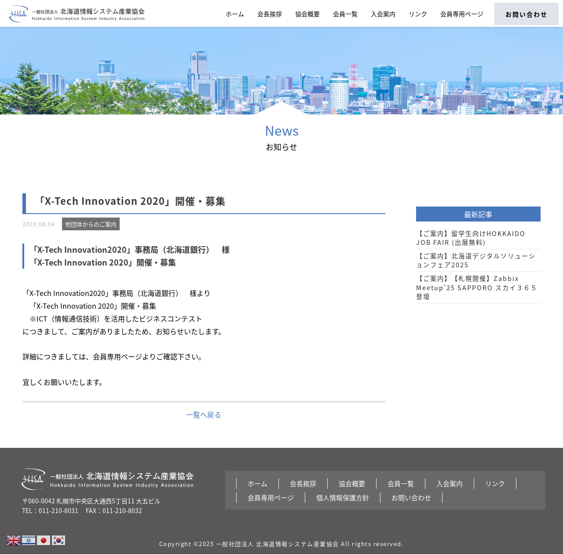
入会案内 (383, 13)
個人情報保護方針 (342, 497)
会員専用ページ (461, 13)
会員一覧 (345, 13)
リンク (418, 13)
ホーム (235, 13)
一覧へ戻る (203, 414)
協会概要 (307, 13)
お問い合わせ (526, 14)
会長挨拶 (269, 13)
